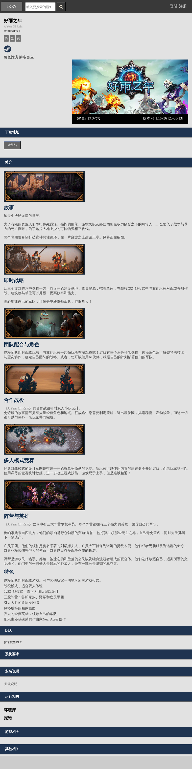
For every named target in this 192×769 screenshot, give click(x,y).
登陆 (174, 6)
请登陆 (12, 145)
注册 (183, 6)
